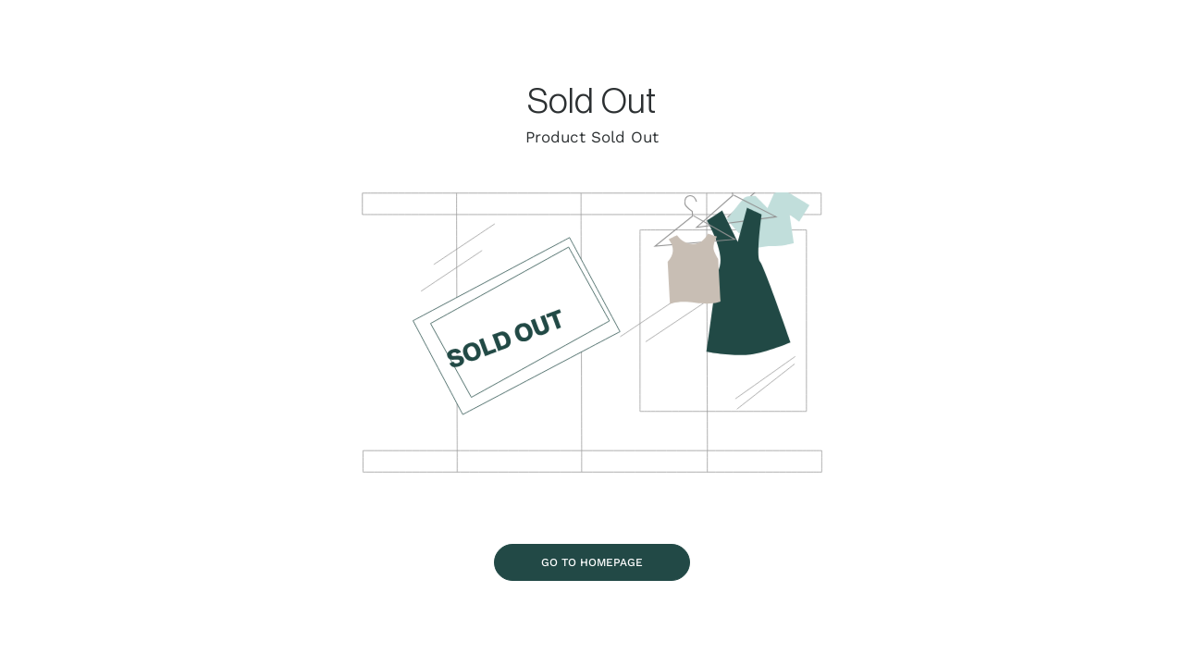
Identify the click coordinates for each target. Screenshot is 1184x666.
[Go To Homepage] (592, 562)
